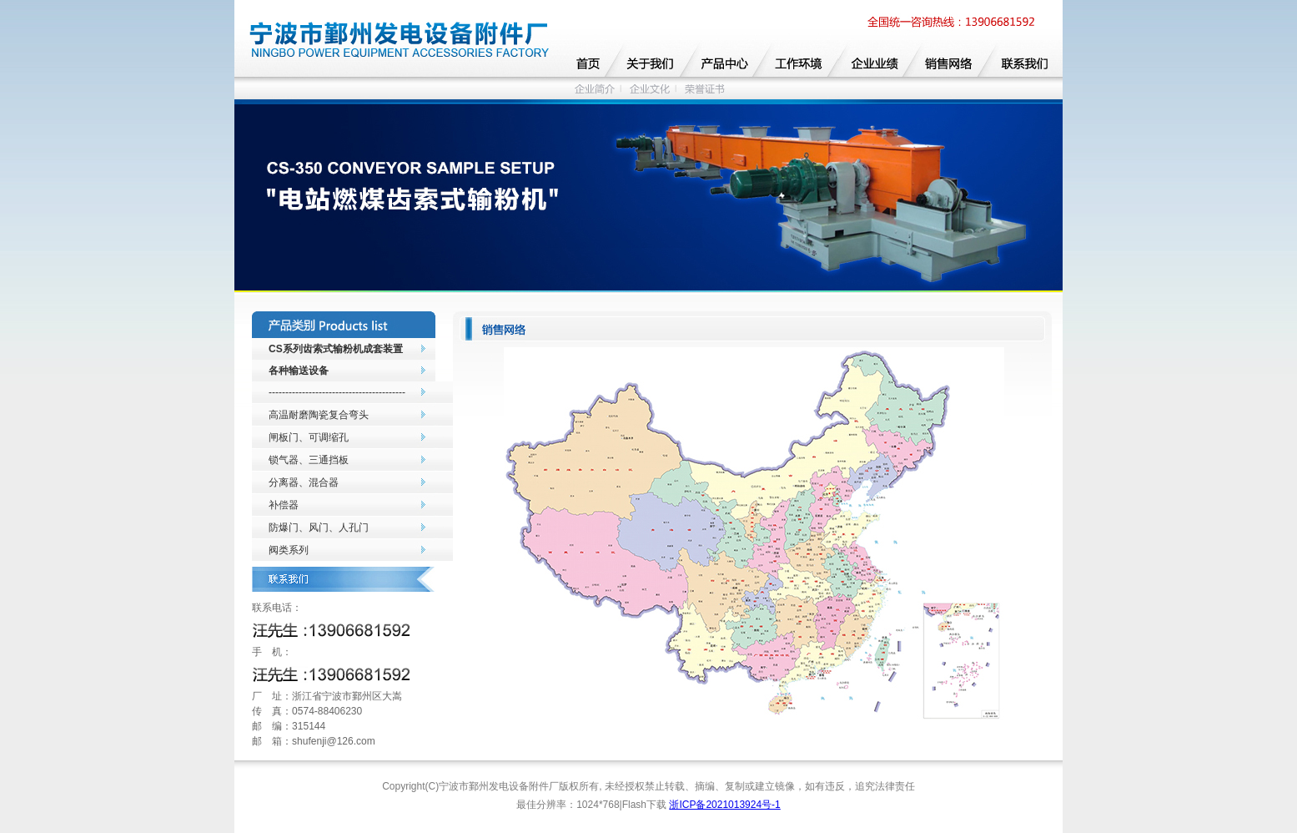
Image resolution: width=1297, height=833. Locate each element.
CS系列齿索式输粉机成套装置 (336, 349)
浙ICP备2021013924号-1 (724, 804)
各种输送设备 (299, 370)
